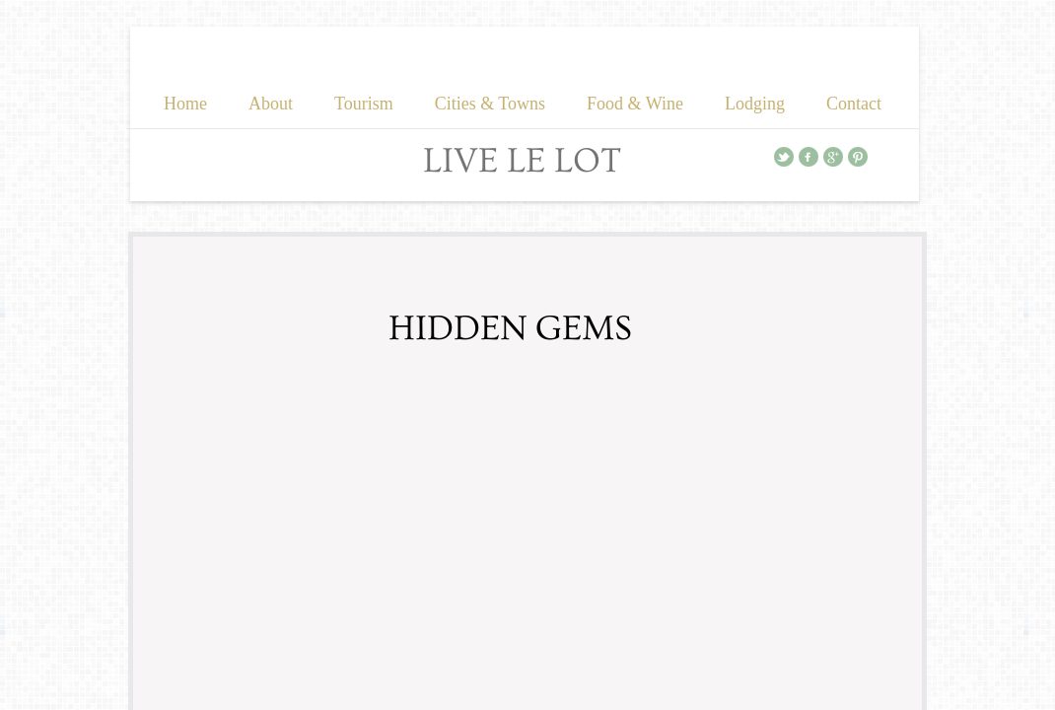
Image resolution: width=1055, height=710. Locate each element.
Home (185, 103)
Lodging (755, 103)
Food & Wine (635, 103)
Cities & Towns (490, 103)
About (270, 103)
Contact (853, 103)
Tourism (363, 103)
